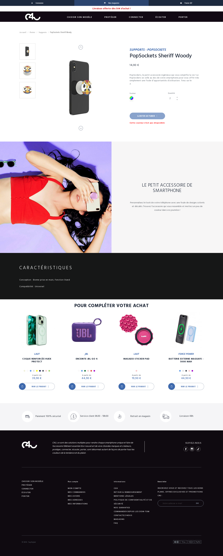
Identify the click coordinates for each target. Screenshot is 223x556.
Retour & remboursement (128, 492)
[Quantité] (171, 98)
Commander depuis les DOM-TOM (132, 511)
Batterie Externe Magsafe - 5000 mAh (186, 360)
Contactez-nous (123, 515)
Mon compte (74, 488)
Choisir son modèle (79, 17)
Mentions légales (124, 496)
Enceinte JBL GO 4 (87, 359)
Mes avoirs (74, 496)
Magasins (119, 519)
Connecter (136, 17)
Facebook (186, 449)
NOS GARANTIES (122, 507)
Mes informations (78, 503)
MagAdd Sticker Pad (136, 359)
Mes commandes (77, 492)
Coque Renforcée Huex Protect (36, 360)
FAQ (116, 523)
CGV (116, 488)
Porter (183, 17)
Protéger (110, 17)
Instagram (192, 449)
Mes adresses (75, 500)
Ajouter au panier (147, 116)
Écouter (160, 17)
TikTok (198, 449)
